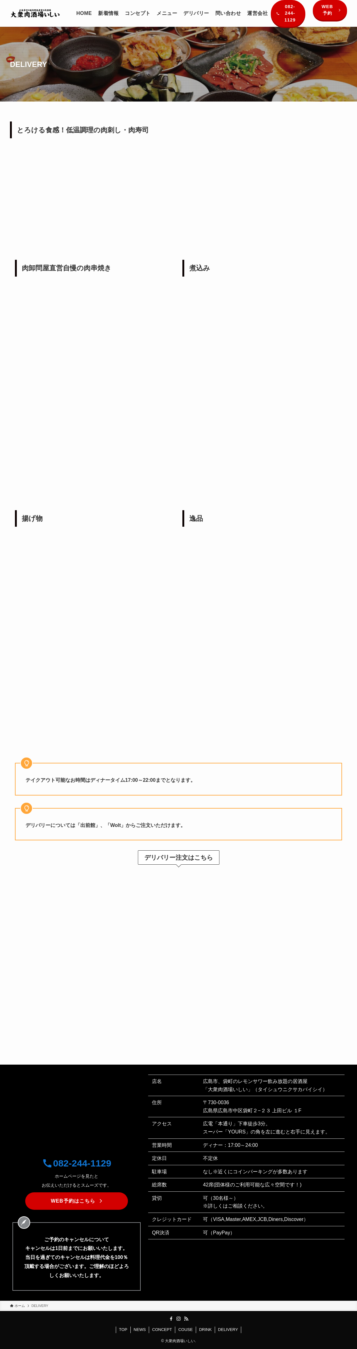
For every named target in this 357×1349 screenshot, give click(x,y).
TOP (123, 1329)
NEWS (140, 1329)
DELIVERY (228, 1329)
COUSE (185, 1329)
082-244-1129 (77, 1163)
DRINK (205, 1329)
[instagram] (178, 1319)
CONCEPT (162, 1329)
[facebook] (171, 1319)
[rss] (186, 1319)
